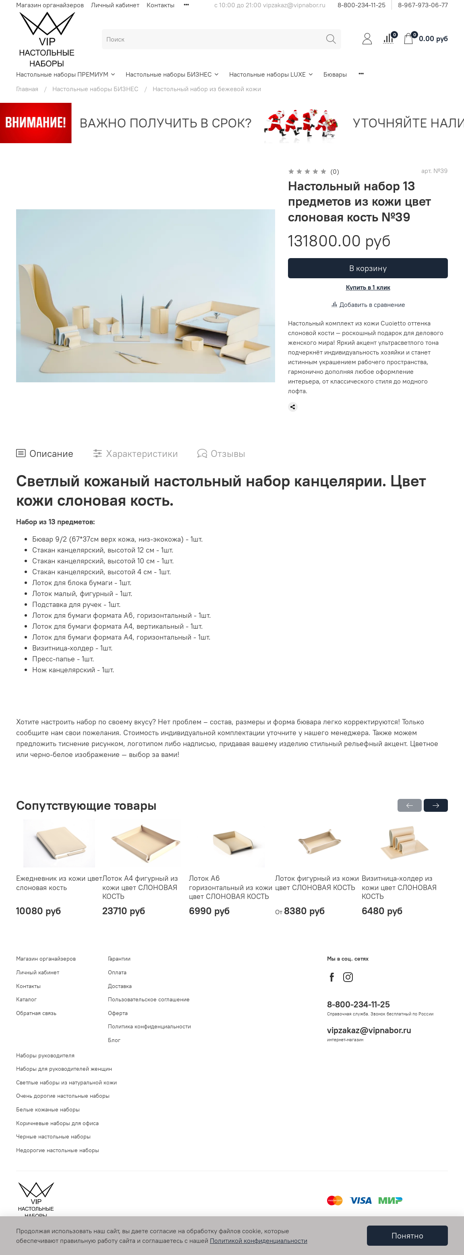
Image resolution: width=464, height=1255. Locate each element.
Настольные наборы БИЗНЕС (173, 74)
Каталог (26, 999)
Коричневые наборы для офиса (57, 1123)
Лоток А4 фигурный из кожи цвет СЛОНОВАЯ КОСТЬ (140, 887)
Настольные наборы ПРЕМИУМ (66, 74)
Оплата (117, 972)
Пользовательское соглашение (149, 999)
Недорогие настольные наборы (57, 1150)
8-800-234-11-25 (361, 5)
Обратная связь (36, 1013)
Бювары (335, 74)
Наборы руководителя (45, 1055)
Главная (27, 89)
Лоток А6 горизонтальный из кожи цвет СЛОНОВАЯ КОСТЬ (230, 887)
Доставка (120, 986)
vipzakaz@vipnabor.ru (369, 1030)
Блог (114, 1040)
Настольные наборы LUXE (271, 74)
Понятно (407, 1235)
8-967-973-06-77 (423, 5)
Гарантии (119, 958)
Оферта (118, 1013)
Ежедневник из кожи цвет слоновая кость (59, 883)
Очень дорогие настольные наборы (63, 1095)
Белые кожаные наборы (48, 1109)
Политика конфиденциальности (149, 1026)
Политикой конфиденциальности (258, 1240)
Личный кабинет (115, 5)
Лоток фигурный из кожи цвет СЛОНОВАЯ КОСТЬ (317, 883)
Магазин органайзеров (50, 5)
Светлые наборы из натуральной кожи (66, 1082)
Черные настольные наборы (53, 1136)
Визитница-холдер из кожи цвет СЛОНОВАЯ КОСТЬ (399, 887)
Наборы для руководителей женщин (64, 1068)
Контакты (160, 5)
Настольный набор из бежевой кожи (207, 89)
